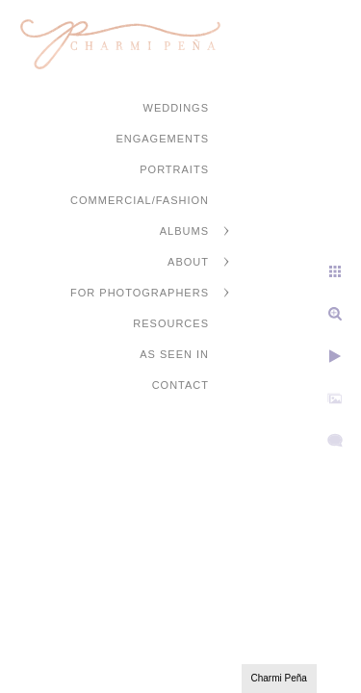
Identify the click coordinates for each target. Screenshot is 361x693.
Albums (184, 231)
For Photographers (139, 292)
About (188, 262)
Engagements (162, 138)
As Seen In (174, 354)
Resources (171, 323)
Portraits (174, 169)
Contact (180, 385)
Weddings (176, 108)
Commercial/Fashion (139, 200)
